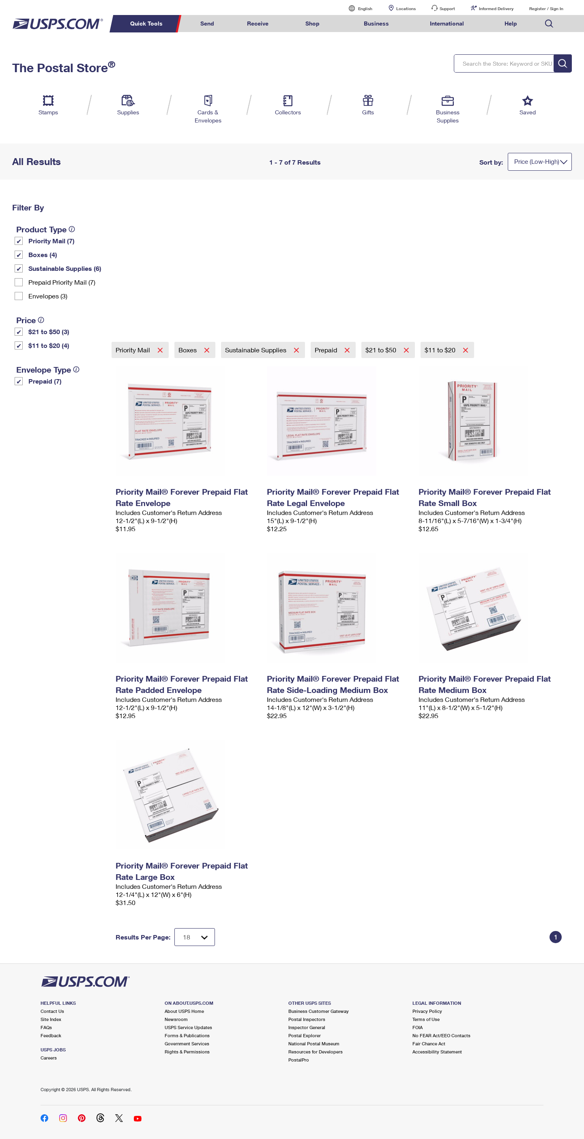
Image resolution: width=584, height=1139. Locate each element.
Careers (49, 1057)
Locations (406, 8)
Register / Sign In (546, 8)
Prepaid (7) (45, 381)
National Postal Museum (313, 1043)
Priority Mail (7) (51, 241)
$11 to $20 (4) (48, 345)
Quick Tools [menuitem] (146, 23)
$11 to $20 (441, 350)
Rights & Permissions (187, 1051)
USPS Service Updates (188, 1027)
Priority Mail (134, 350)
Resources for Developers (315, 1051)
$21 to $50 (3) (48, 331)
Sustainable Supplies (256, 350)
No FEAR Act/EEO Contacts (441, 1035)
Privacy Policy (427, 1011)
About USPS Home (184, 1011)
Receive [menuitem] (257, 23)
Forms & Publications (187, 1035)
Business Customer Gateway (318, 1011)
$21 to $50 (381, 350)
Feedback (51, 1035)
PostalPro (298, 1059)
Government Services (187, 1043)
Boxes (188, 350)
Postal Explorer (304, 1035)
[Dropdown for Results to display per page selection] (194, 937)
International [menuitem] (447, 23)
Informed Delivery (496, 8)
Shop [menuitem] (312, 23)
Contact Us (52, 1011)
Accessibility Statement (437, 1051)
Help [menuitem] (511, 23)
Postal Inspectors (306, 1019)
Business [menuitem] (376, 23)
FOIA (417, 1027)
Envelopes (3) (47, 296)
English (356, 8)
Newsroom (176, 1019)
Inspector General (306, 1027)
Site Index (51, 1019)
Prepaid (327, 350)
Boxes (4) (42, 254)
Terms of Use (426, 1019)
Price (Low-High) (536, 161)
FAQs (46, 1027)
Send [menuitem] (207, 23)
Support (447, 8)
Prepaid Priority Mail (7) (61, 282)
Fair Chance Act (428, 1043)
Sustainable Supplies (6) (64, 268)
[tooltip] (72, 229)
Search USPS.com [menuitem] (549, 23)
